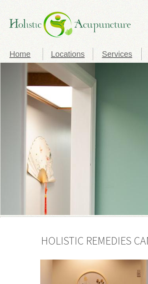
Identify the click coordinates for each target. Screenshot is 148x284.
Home (19, 54)
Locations (68, 54)
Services (117, 54)
